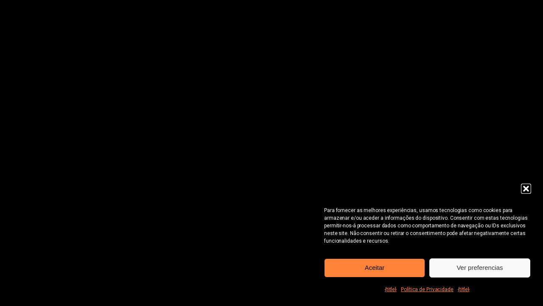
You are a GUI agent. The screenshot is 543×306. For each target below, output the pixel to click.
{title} (391, 289)
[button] (526, 188)
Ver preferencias (479, 267)
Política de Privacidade (427, 289)
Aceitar (375, 267)
